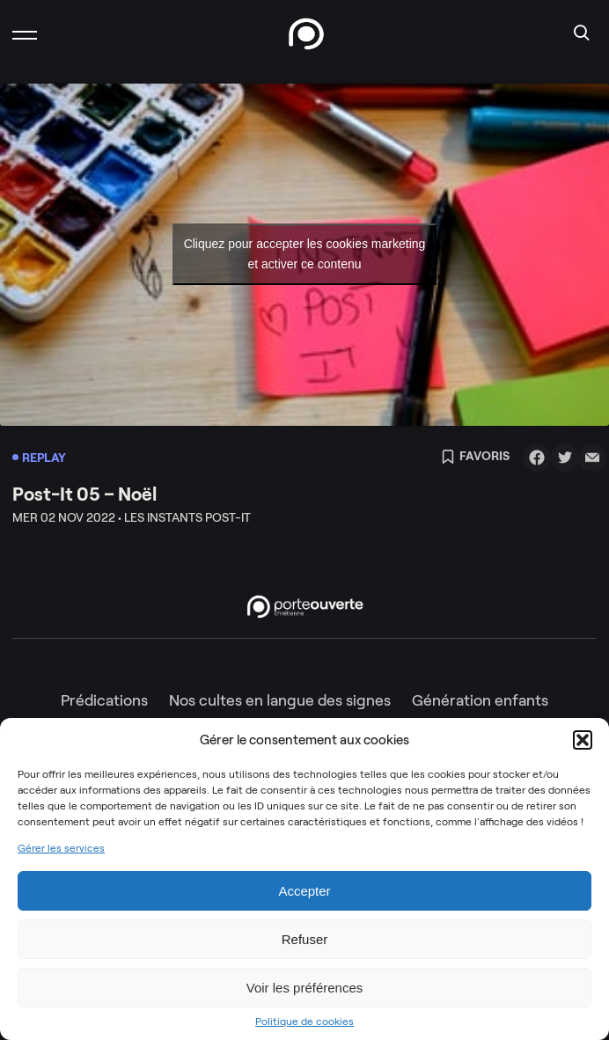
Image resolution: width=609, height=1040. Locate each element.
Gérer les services (61, 848)
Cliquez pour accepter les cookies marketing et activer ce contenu (305, 254)
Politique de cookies (304, 1021)
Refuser (305, 939)
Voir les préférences (304, 987)
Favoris (475, 457)
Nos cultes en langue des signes (280, 700)
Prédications (104, 700)
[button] (582, 740)
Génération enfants (480, 700)
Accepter (304, 890)
